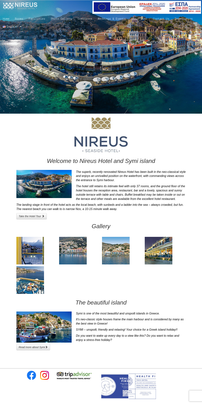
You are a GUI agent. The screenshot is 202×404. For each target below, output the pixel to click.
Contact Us (161, 18)
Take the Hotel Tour (31, 216)
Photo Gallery (61, 18)
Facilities (37, 18)
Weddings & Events (112, 18)
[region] (101, 57)
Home (6, 18)
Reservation (184, 18)
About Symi (139, 18)
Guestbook (85, 18)
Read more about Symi (33, 347)
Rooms (19, 18)
